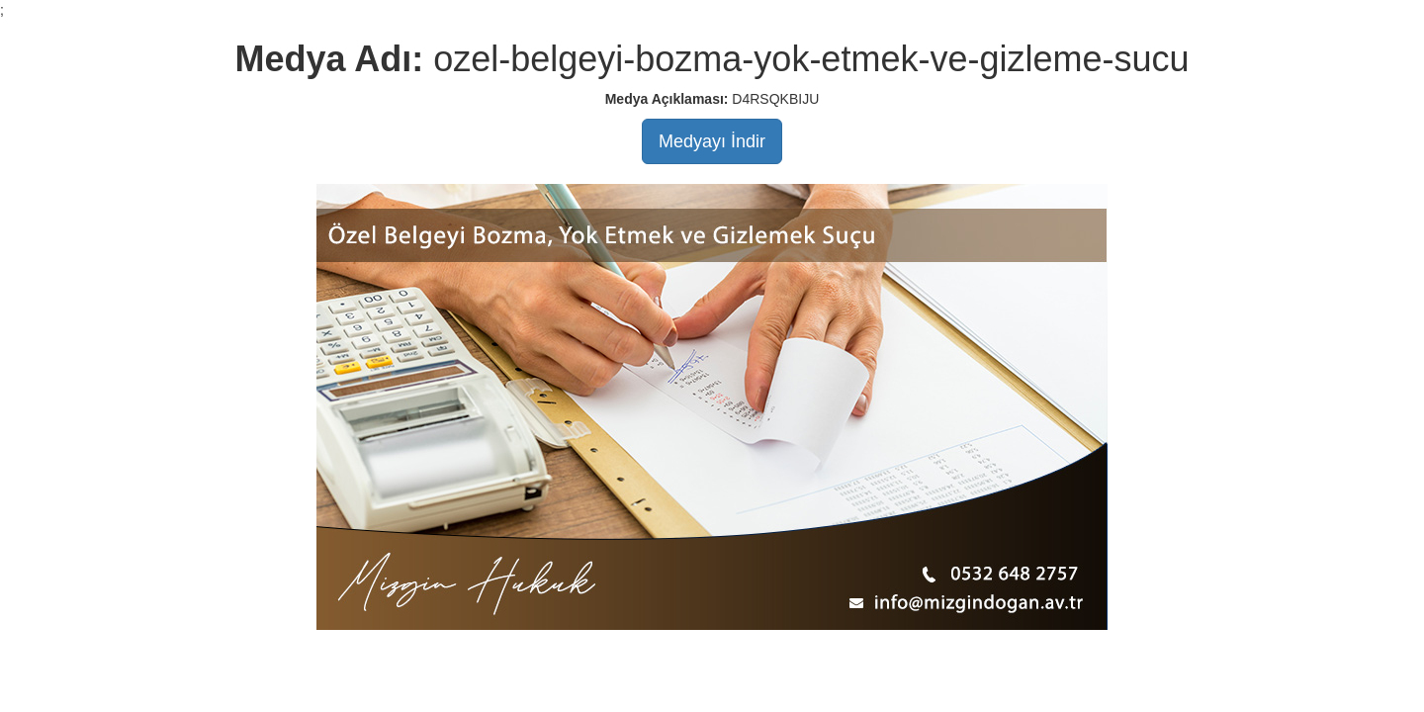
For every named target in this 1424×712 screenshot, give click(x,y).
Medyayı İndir (712, 141)
